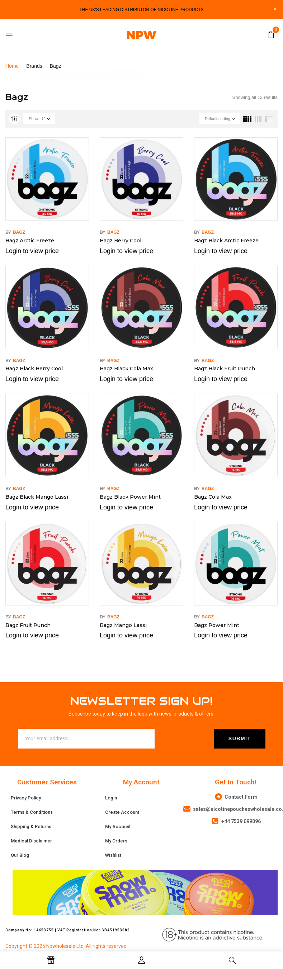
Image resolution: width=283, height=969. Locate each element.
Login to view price (32, 251)
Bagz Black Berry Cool (34, 368)
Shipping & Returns (31, 826)
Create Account (122, 812)
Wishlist (113, 855)
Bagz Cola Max (213, 497)
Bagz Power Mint (216, 625)
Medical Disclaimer (31, 841)
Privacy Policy (26, 798)
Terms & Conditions (32, 812)
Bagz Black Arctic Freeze (226, 240)
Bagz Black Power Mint (130, 497)
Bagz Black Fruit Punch (224, 368)
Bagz (19, 232)
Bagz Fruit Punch (28, 625)
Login (111, 798)
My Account (118, 826)
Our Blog (20, 855)
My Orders (116, 841)
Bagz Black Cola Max (126, 368)
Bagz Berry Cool (120, 240)
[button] (271, 34)
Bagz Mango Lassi (123, 625)
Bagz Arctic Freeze (29, 240)
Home (12, 66)
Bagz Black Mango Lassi (36, 497)
